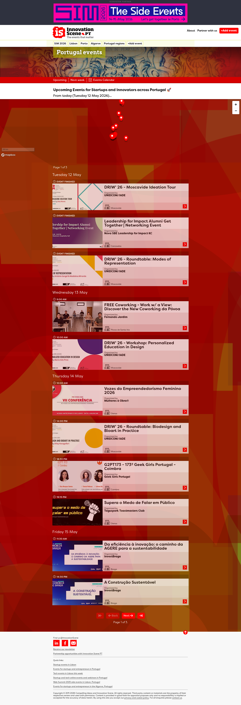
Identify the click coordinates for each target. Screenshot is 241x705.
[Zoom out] (235, 110)
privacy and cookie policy (136, 697)
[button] (121, 118)
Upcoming (59, 80)
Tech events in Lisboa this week (68, 673)
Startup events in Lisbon (64, 664)
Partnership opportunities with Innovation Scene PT (77, 653)
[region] (120, 128)
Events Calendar (101, 80)
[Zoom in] (235, 104)
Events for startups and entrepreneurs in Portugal (76, 669)
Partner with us (207, 30)
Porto (84, 43)
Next (128, 616)
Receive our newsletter (64, 649)
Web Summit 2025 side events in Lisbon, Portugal (76, 682)
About (191, 30)
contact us (177, 697)
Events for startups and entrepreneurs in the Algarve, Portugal (82, 686)
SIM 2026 (60, 43)
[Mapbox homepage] (8, 155)
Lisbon (73, 43)
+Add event (229, 30)
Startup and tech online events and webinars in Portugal (80, 677)
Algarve (96, 43)
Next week (77, 80)
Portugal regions (114, 43)
